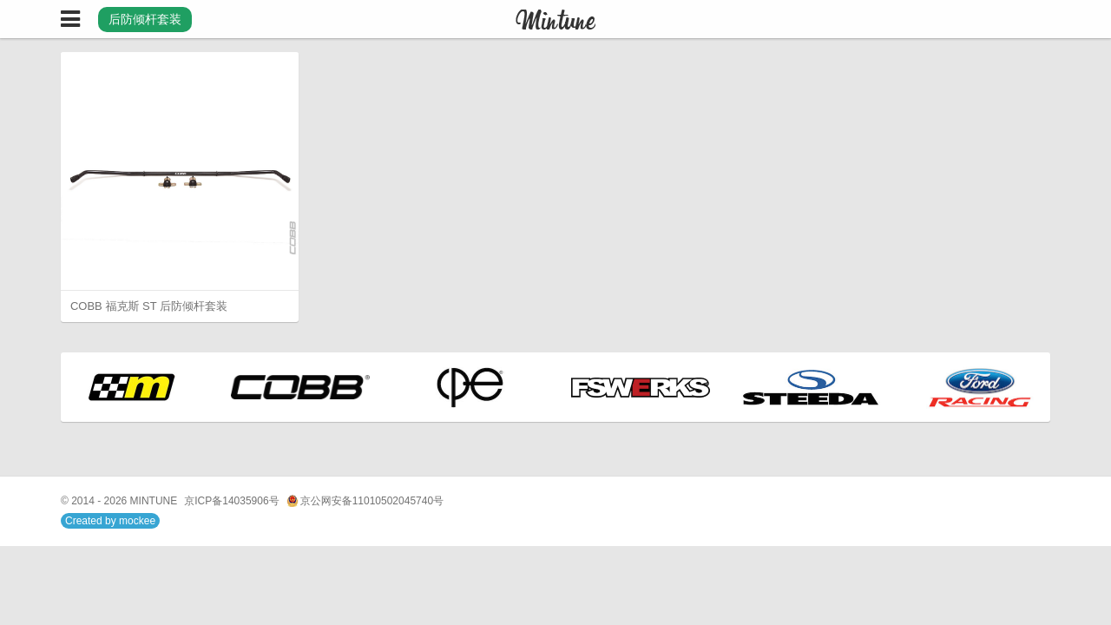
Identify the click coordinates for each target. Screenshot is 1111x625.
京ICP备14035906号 (231, 501)
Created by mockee (110, 521)
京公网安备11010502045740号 (365, 501)
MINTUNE (154, 501)
